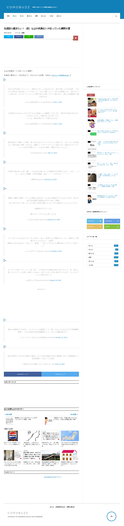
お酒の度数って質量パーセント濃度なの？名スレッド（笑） (107, 120)
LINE (29, 36)
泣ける (22, 16)
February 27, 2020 (53, 219)
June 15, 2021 (60, 364)
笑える (14, 16)
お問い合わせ (70, 507)
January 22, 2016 (50, 179)
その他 (51, 16)
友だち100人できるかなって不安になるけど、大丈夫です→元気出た (107, 131)
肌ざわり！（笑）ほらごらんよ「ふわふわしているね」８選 (107, 153)
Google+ (95, 226)
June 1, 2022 (57, 102)
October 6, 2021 (56, 251)
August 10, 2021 (55, 280)
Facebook (18, 36)
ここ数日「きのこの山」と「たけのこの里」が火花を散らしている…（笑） (107, 175)
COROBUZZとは (60, 507)
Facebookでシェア (22, 374)
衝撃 (36, 16)
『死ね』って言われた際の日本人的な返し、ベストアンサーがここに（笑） (107, 143)
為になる (43, 16)
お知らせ (58, 16)
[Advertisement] (41, 54)
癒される (29, 16)
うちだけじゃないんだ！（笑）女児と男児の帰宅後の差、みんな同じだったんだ (107, 100)
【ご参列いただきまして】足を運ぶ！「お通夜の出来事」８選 (107, 185)
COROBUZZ (18, 7)
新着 (8, 16)
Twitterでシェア (60, 374)
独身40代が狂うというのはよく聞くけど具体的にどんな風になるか (107, 196)
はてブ (39, 36)
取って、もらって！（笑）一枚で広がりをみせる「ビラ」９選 (107, 164)
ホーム (52, 507)
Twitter (8, 36)
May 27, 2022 (52, 153)
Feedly (112, 226)
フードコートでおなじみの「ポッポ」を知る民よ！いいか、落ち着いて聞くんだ (107, 111)
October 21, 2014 (61, 337)
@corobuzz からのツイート (52, 477)
